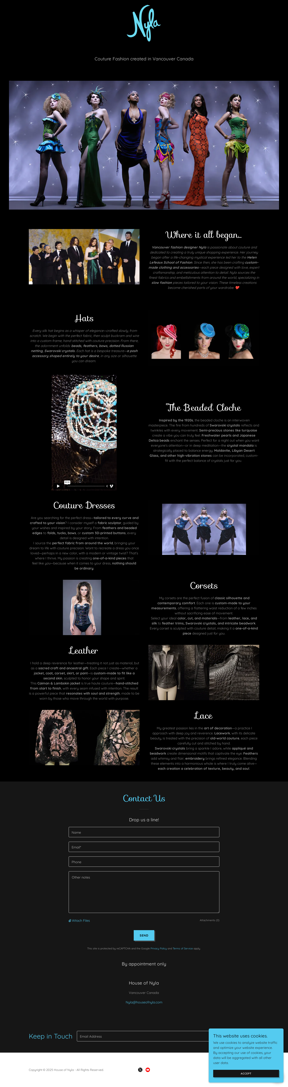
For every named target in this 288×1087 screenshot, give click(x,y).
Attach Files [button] (81, 920)
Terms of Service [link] (183, 948)
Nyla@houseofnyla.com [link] (144, 1002)
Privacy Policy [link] (159, 948)
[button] (70, 920)
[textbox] (144, 832)
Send (144, 935)
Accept (246, 1073)
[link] (144, 23)
